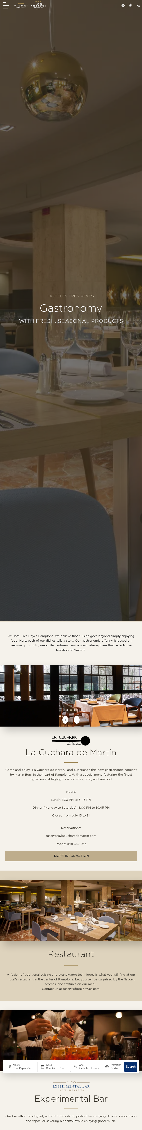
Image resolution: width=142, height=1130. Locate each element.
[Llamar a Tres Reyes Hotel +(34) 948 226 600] (138, 5)
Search (131, 1066)
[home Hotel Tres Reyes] (38, 5)
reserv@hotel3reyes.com (81, 989)
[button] (65, 720)
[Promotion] (115, 1068)
